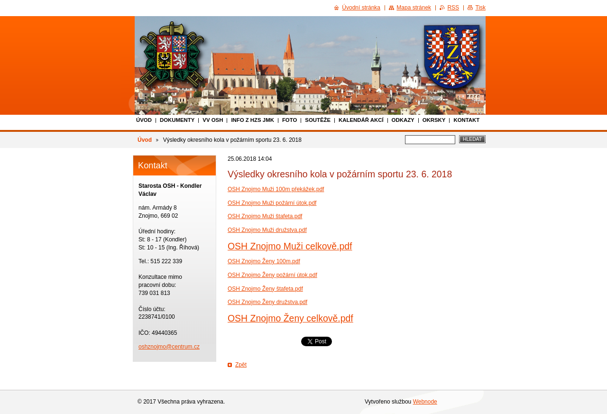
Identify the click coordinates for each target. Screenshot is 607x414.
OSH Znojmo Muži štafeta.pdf (265, 216)
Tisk (480, 7)
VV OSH (212, 120)
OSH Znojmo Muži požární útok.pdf (272, 203)
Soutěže (318, 120)
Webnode (425, 401)
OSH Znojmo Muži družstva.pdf (267, 230)
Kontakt (466, 120)
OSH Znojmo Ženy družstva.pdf (267, 302)
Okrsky (434, 120)
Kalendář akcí (361, 120)
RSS (453, 7)
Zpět (241, 364)
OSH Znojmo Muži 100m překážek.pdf (276, 189)
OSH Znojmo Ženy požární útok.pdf (272, 275)
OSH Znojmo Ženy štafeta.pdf (265, 288)
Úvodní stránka (361, 7)
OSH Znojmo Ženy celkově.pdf (290, 318)
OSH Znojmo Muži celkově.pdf (290, 246)
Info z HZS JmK (252, 120)
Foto (289, 120)
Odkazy (403, 120)
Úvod (144, 120)
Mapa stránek (413, 7)
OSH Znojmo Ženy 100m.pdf (264, 261)
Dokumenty (177, 120)
